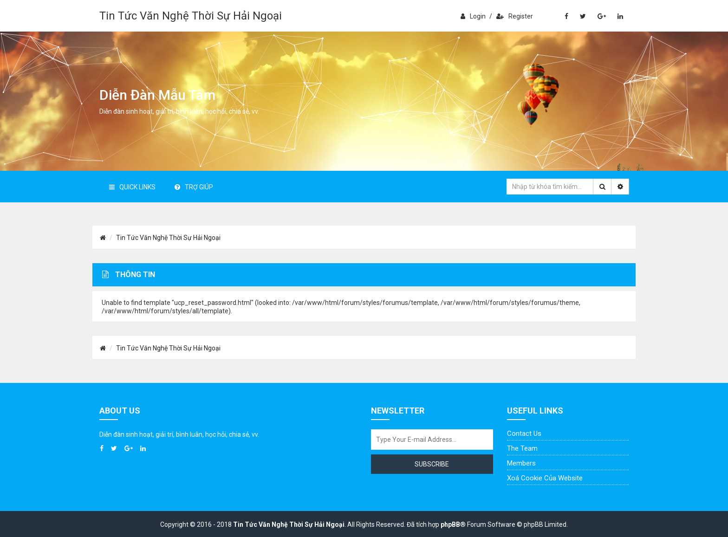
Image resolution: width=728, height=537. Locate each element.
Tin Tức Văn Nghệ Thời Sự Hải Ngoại (190, 15)
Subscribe (432, 464)
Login (473, 16)
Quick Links (132, 187)
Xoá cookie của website (545, 478)
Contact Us (524, 433)
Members (521, 463)
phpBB (450, 524)
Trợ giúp (194, 187)
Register (514, 16)
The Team (522, 448)
